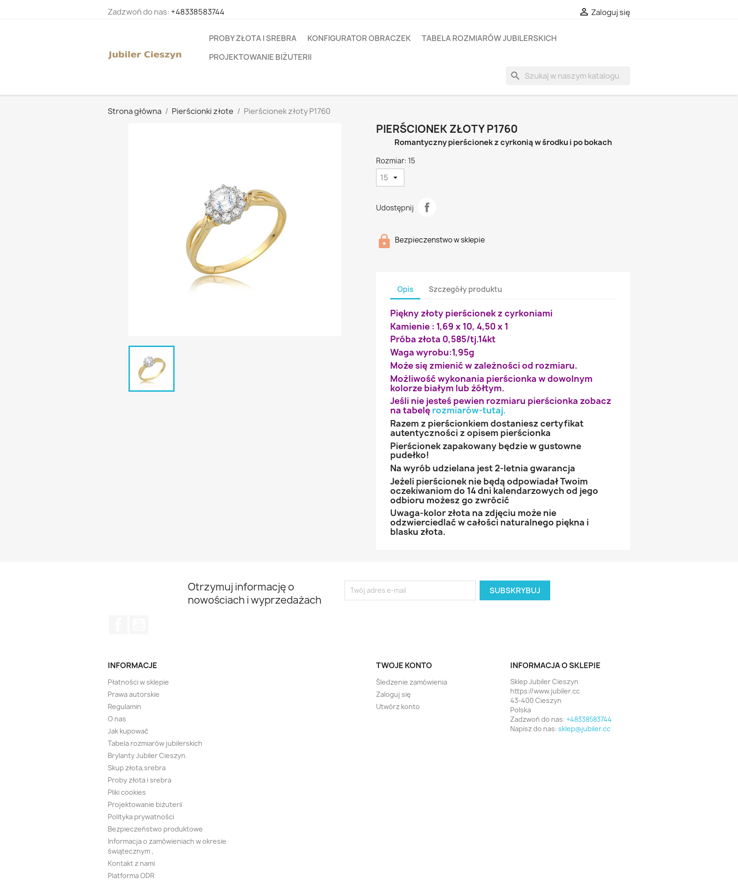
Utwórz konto (398, 706)
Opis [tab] (405, 289)
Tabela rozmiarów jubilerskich (489, 38)
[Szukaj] (568, 75)
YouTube (138, 624)
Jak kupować (128, 731)
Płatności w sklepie (138, 682)
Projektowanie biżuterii (260, 57)
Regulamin (124, 706)
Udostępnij (426, 207)
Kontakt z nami (131, 863)
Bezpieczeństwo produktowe (155, 828)
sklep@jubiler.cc (584, 728)
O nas (117, 718)
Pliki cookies (127, 792)
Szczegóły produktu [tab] (465, 289)
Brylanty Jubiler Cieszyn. (147, 755)
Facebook (118, 624)
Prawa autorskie (134, 694)
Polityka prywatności (141, 816)
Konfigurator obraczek (359, 38)
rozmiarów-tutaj (467, 410)
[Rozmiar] (390, 177)
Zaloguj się (393, 694)
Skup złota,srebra (137, 767)
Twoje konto (404, 665)
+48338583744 (198, 12)
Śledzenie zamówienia (411, 682)
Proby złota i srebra (253, 38)
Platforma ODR (131, 875)
